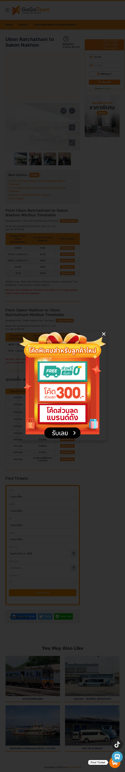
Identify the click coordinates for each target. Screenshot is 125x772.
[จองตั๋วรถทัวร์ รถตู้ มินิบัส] (117, 756)
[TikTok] (117, 744)
